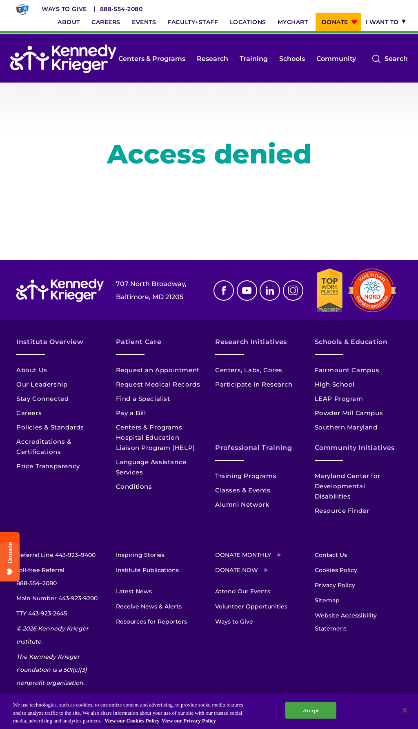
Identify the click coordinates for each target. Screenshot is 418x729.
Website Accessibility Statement (346, 622)
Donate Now (236, 570)
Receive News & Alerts (149, 606)
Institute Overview (50, 342)
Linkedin (270, 290)
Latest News (134, 591)
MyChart (293, 22)
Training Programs (245, 476)
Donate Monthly (243, 555)
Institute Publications (147, 570)
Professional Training (253, 448)
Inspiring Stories (140, 555)
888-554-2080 (121, 9)
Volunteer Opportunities (251, 606)
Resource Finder (342, 510)
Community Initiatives (355, 448)
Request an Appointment (158, 370)
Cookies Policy (336, 570)
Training (254, 59)
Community (336, 59)
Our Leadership (41, 384)
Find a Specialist (143, 399)
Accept (311, 710)
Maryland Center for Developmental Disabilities (347, 486)
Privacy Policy (335, 585)
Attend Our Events (242, 591)
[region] (209, 711)
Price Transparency (48, 466)
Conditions (134, 486)
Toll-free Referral (40, 578)
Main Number (57, 598)
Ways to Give (64, 9)
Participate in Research (254, 384)
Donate (335, 22)
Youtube (247, 290)
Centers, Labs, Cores (248, 370)
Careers (105, 22)
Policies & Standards (50, 427)
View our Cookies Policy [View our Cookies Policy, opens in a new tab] (132, 721)
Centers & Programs (151, 59)
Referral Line (56, 554)
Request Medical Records (158, 384)
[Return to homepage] (63, 59)
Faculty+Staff (192, 22)
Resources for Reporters (151, 621)
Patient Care (139, 342)
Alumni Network (242, 504)
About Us (31, 370)
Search (396, 58)
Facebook (223, 290)
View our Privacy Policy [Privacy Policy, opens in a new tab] (189, 721)
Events (144, 22)
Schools (292, 59)
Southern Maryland (346, 427)
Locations (248, 22)
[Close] (405, 710)
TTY (41, 613)
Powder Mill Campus (349, 413)
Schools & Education (351, 342)
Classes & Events (243, 490)
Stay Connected (42, 399)
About (69, 22)
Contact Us (331, 555)
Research (212, 59)
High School (335, 384)
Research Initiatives (251, 342)
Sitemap (327, 600)
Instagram (293, 290)
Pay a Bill (131, 413)
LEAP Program (339, 399)
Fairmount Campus (347, 370)
